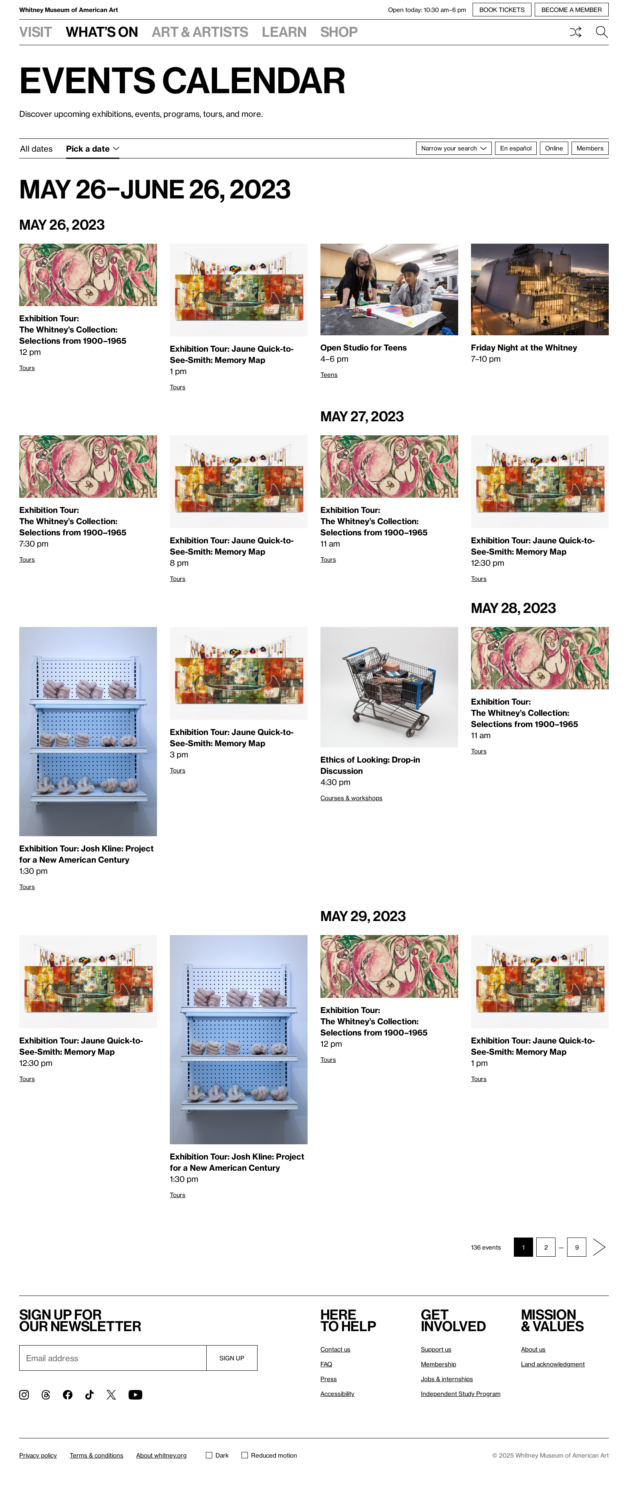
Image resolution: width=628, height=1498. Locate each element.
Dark (217, 1455)
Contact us (335, 1349)
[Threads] (45, 1395)
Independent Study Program (461, 1393)
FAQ (326, 1364)
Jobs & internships (447, 1378)
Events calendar (182, 79)
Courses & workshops (351, 797)
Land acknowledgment (553, 1364)
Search (602, 32)
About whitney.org (161, 1455)
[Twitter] (111, 1395)
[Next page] (599, 1247)
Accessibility (337, 1393)
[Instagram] (24, 1395)
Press (328, 1378)
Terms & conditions (96, 1455)
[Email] (112, 1358)
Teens (329, 374)
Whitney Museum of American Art (68, 9)
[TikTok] (89, 1395)
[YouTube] (135, 1395)
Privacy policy (38, 1455)
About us (533, 1349)
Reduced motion (269, 1455)
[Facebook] (67, 1395)
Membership (438, 1364)
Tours (27, 367)
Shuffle (575, 32)
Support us (436, 1349)
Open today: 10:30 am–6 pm (427, 9)
